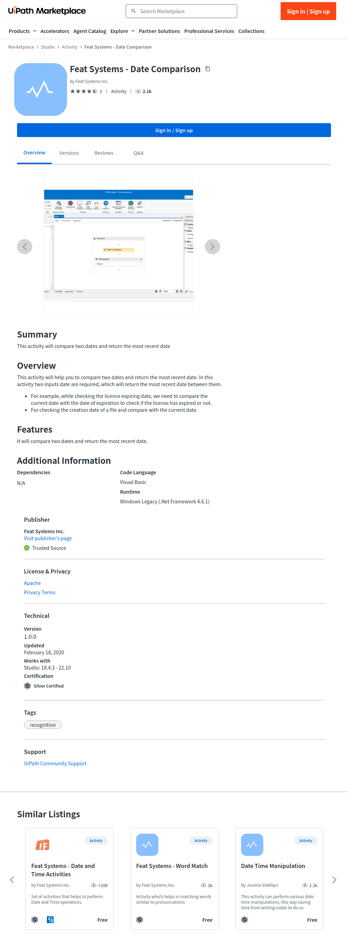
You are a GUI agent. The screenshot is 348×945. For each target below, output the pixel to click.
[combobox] (186, 11)
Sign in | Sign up (308, 11)
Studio (48, 47)
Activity (69, 47)
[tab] (34, 154)
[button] (43, 725)
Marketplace (21, 47)
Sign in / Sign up (174, 130)
